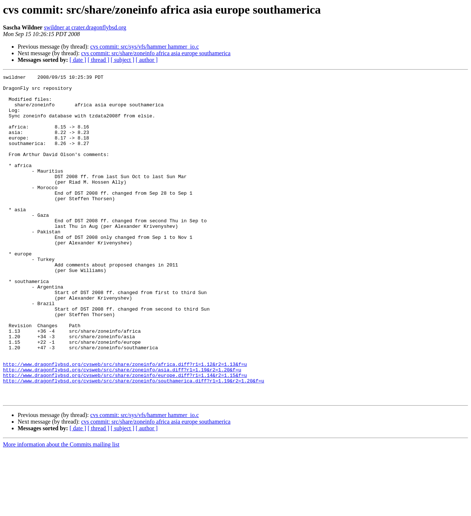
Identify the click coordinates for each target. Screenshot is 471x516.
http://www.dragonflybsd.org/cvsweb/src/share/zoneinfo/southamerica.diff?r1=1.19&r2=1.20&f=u (133, 442)
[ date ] (78, 60)
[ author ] (147, 60)
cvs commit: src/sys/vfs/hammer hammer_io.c (144, 46)
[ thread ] (98, 60)
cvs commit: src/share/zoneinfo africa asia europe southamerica (155, 53)
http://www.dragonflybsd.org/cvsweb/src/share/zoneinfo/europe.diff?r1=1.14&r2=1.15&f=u (125, 435)
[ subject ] (122, 60)
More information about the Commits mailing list (61, 509)
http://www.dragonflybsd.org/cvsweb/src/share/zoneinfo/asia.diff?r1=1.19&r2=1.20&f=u (122, 429)
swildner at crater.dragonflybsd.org (85, 27)
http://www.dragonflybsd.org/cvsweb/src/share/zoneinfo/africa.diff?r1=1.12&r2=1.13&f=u (125, 422)
